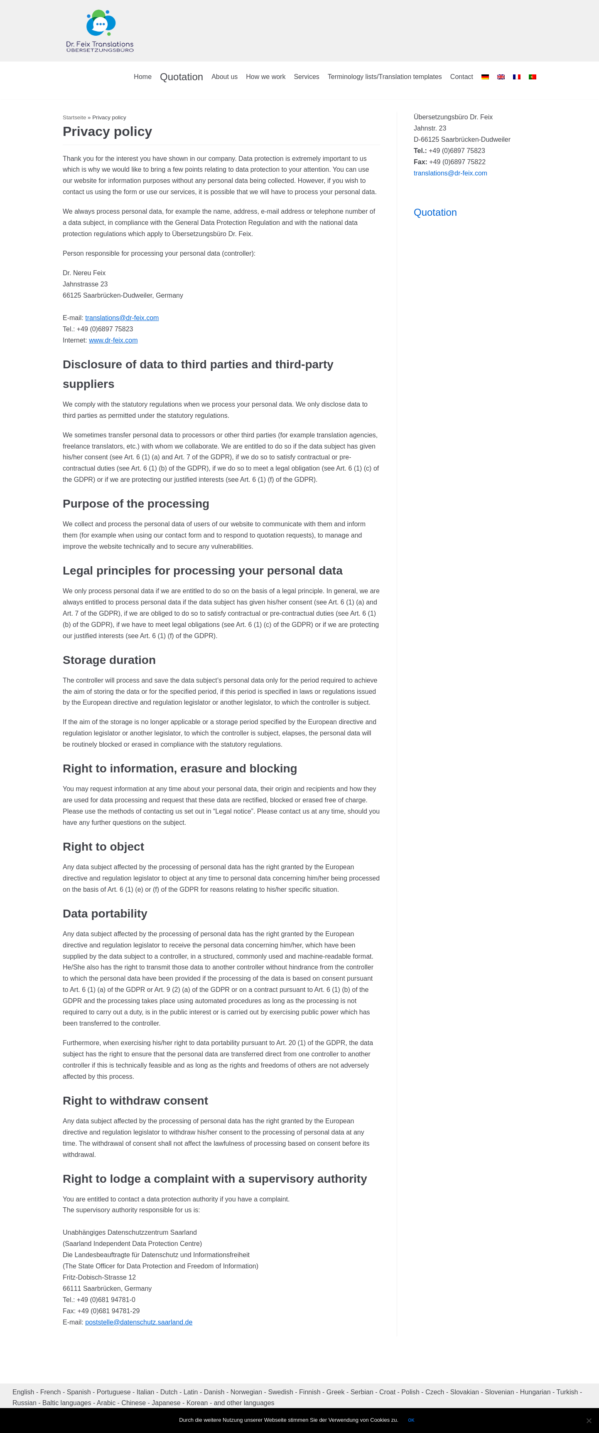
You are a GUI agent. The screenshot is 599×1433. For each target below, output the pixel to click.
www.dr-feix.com (113, 340)
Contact (461, 76)
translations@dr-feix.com (122, 317)
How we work (265, 76)
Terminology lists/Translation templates (385, 76)
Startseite (74, 117)
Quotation (181, 76)
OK (411, 1420)
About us (224, 76)
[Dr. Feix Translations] (100, 30)
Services (306, 76)
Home (143, 76)
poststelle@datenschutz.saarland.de (138, 1322)
